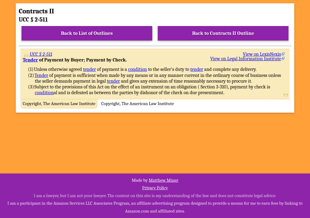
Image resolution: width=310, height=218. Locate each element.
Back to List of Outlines (87, 33)
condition (137, 69)
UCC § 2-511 (41, 54)
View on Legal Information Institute (245, 58)
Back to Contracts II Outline (223, 33)
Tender (30, 60)
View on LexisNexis (262, 54)
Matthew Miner (163, 180)
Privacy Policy (155, 187)
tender (89, 69)
